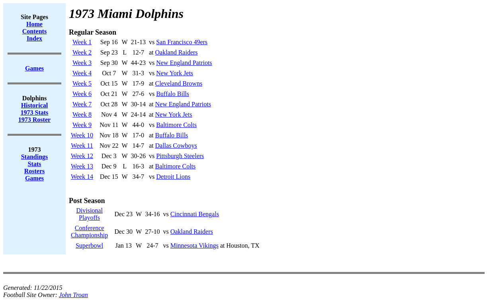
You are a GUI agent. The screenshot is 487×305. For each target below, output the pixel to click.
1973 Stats (35, 112)
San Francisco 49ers (181, 42)
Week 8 (82, 114)
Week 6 (82, 93)
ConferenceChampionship (89, 232)
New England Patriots (184, 62)
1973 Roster (34, 119)
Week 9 (82, 124)
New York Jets (174, 73)
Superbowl (89, 245)
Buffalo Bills (172, 93)
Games (34, 178)
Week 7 (82, 104)
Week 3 (82, 62)
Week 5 (82, 83)
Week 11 (82, 145)
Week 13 (82, 166)
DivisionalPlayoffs (89, 214)
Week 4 (82, 73)
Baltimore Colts (176, 124)
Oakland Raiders (176, 52)
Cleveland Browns (178, 83)
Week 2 (82, 52)
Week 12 (82, 155)
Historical (34, 105)
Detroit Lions (173, 176)
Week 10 (82, 135)
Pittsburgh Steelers (180, 155)
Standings (34, 156)
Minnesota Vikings (194, 245)
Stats (34, 163)
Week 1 (82, 42)
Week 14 (82, 176)
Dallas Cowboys (176, 145)
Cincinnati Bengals (194, 214)
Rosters (34, 171)
